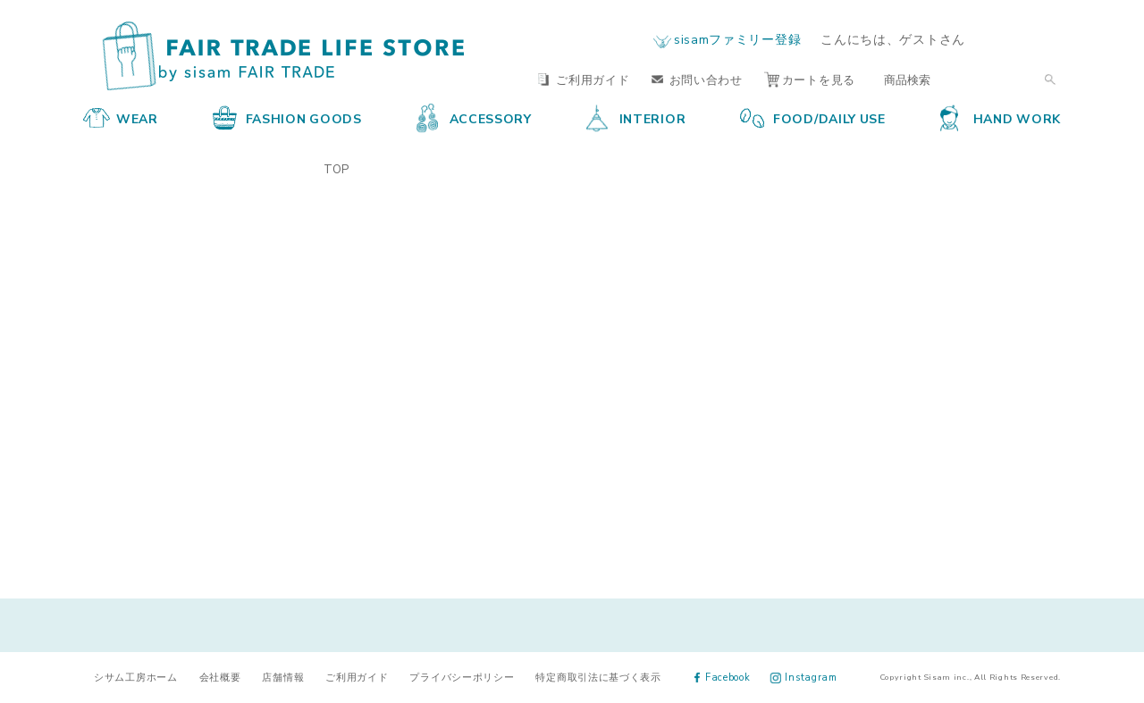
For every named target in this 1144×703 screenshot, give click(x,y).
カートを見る (809, 79)
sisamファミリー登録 (737, 38)
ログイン (1026, 38)
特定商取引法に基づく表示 (597, 676)
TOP (336, 168)
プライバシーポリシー (461, 676)
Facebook (722, 676)
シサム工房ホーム (136, 676)
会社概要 (220, 676)
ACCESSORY (474, 118)
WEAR (120, 118)
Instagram (804, 676)
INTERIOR (636, 118)
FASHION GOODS (287, 118)
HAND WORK (1000, 118)
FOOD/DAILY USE (813, 118)
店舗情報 (283, 676)
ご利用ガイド (583, 79)
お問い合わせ (697, 79)
